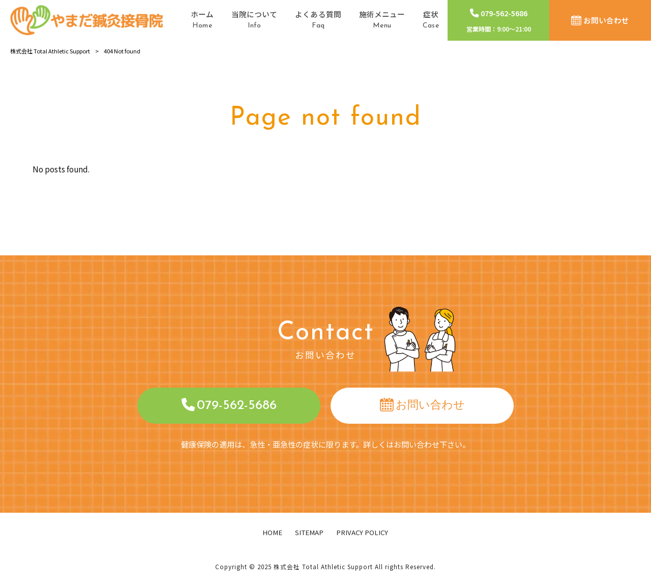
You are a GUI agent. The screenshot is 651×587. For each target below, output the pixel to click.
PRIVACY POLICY (362, 532)
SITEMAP (309, 532)
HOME (272, 532)
